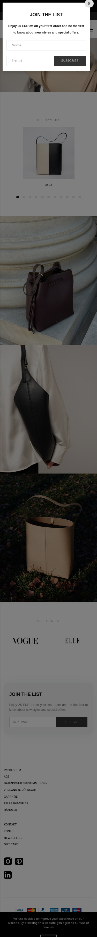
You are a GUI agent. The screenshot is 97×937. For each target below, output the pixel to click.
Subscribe (69, 60)
